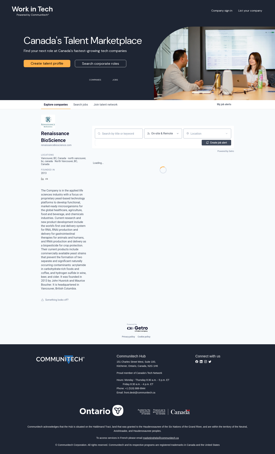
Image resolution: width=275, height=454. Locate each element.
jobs (80, 104)
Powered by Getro (225, 151)
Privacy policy (128, 337)
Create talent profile (47, 63)
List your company (250, 10)
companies (56, 104)
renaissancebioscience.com (56, 145)
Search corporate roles (100, 63)
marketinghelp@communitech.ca (161, 437)
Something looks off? (54, 299)
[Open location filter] (226, 133)
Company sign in (221, 10)
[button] (104, 142)
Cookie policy (144, 337)
